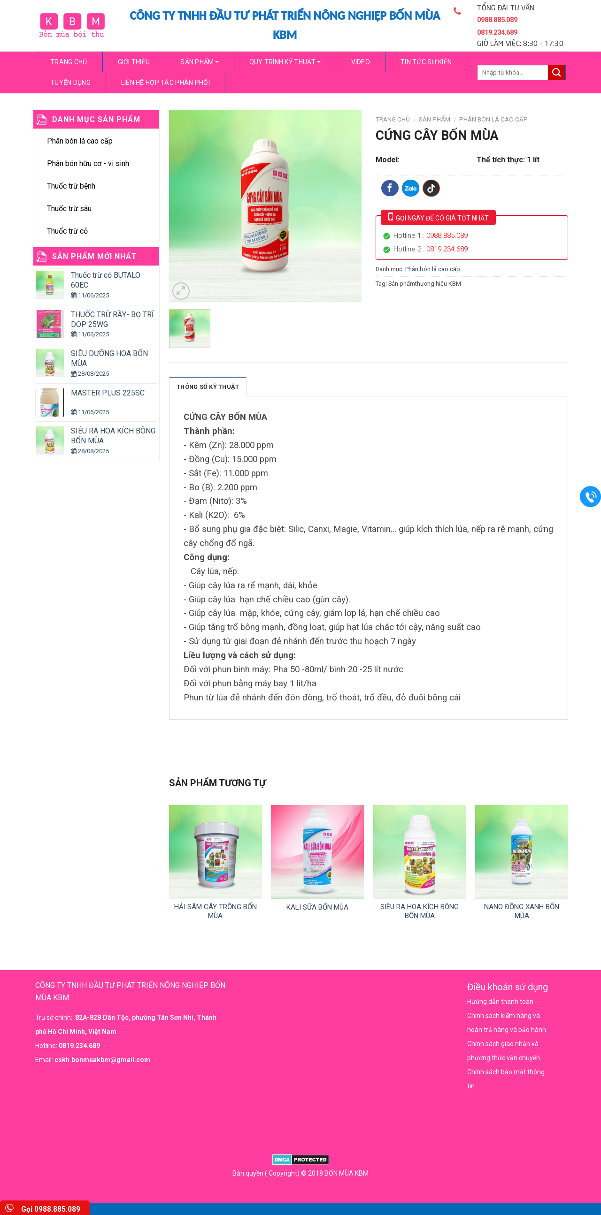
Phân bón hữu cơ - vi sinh (88, 163)
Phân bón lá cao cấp (80, 141)
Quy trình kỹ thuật (285, 62)
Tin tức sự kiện (426, 62)
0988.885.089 (447, 235)
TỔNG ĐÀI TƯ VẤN (508, 24)
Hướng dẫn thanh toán (500, 1001)
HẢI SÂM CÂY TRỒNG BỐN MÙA (215, 911)
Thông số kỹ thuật (208, 386)
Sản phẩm (199, 62)
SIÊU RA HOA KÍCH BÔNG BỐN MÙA (419, 911)
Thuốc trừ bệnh (71, 186)
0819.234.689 (447, 249)
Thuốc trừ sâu (69, 208)
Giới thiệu (134, 62)
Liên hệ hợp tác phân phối (165, 82)
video (360, 62)
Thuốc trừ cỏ (67, 231)
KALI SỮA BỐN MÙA (317, 907)
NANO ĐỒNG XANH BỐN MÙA (521, 911)
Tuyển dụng (70, 82)
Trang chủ (68, 62)
